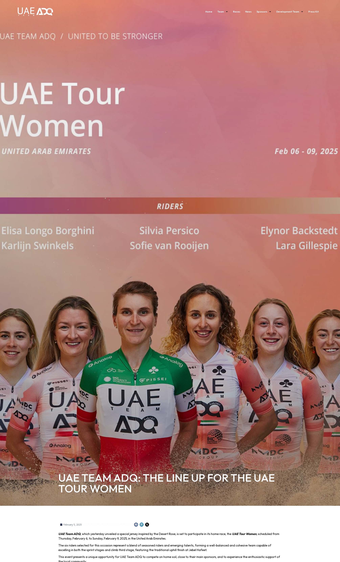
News (248, 11)
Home (208, 11)
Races (236, 11)
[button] (136, 525)
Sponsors (264, 11)
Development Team (289, 11)
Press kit (313, 11)
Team (222, 11)
